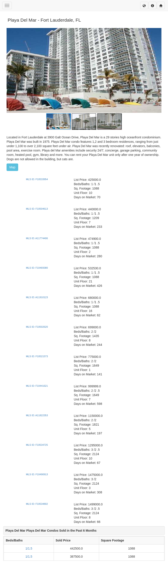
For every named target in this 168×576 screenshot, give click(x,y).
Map (12, 167)
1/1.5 (28, 548)
